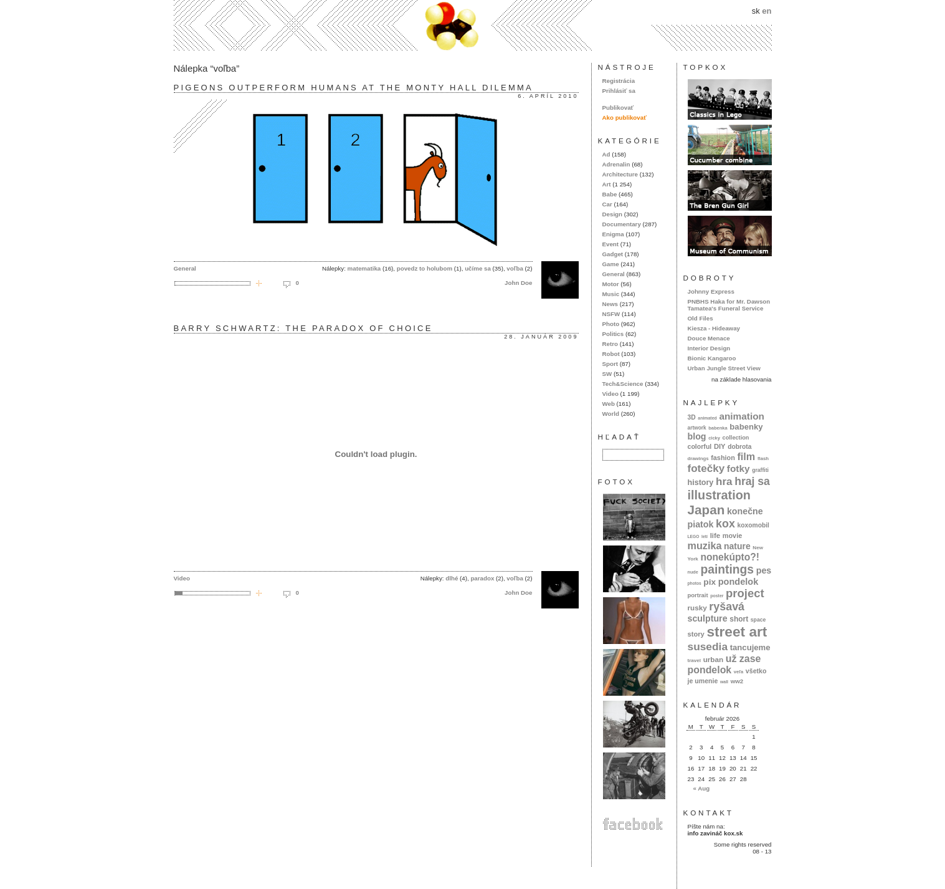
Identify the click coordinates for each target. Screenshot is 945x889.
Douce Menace (709, 338)
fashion (723, 457)
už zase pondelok (724, 664)
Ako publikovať (624, 117)
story (696, 634)
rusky (697, 607)
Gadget (613, 254)
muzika (705, 545)
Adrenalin (616, 164)
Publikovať (618, 107)
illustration (719, 495)
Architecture (620, 174)
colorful (700, 446)
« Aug (701, 788)
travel (694, 660)
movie (732, 535)
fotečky (706, 468)
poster (716, 595)
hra (724, 482)
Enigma (613, 234)
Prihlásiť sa (618, 90)
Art (606, 184)
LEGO (694, 536)
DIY (720, 446)
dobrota (739, 446)
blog (697, 436)
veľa (738, 672)
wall (724, 682)
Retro (610, 343)
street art (736, 631)
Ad (606, 154)
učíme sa (478, 268)
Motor (610, 284)
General (185, 268)
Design (612, 214)
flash (763, 458)
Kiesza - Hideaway (714, 328)
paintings (727, 569)
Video (182, 578)
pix (709, 582)
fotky (738, 468)
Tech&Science (622, 383)
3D (692, 417)
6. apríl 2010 (548, 96)
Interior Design (709, 348)
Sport (610, 363)
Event (610, 244)
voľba (514, 268)
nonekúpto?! (729, 557)
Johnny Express (711, 291)
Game (610, 264)
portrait (698, 595)
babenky (745, 426)
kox (725, 523)
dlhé (451, 578)
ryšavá (726, 606)
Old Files (700, 318)
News (610, 303)
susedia (708, 646)
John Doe (518, 282)
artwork (697, 428)
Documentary (621, 224)
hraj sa (752, 481)
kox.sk (473, 25)
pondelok (738, 582)
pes (764, 570)
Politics (613, 333)
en (766, 11)
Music (611, 294)
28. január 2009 (541, 337)
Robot (611, 353)
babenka (717, 428)
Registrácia (618, 80)
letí (704, 536)
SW (607, 373)
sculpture (708, 618)
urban (713, 659)
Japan (706, 509)
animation (741, 416)
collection (736, 438)
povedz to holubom (424, 268)
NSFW (611, 313)
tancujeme (750, 647)
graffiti (760, 470)
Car (607, 204)
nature (737, 546)
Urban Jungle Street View (724, 368)
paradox (482, 578)
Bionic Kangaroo (712, 358)
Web (608, 403)
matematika (364, 268)
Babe (609, 194)
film (746, 456)
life (715, 535)
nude (693, 572)
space (758, 620)
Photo (611, 323)
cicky (714, 438)
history (701, 482)
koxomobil (753, 525)
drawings (698, 458)
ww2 (737, 681)
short (738, 619)
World (610, 413)
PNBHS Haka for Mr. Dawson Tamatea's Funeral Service (729, 305)
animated (707, 418)
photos (694, 583)
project (745, 593)
